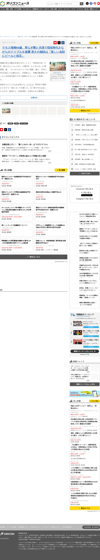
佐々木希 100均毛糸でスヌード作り (86, 149)
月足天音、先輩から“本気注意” (84, 154)
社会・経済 (54, 9)
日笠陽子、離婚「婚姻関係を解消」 (86, 125)
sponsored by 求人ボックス (61, 261)
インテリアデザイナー (78, 100)
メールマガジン (45, 527)
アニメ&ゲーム (27, 9)
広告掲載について (23, 527)
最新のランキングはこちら (83, 351)
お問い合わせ (34, 527)
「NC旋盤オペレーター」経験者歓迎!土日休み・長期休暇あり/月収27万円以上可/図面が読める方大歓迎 (84, 89)
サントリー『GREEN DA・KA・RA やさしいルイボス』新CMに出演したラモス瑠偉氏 (58, 76)
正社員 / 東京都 (17, 181)
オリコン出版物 (11, 527)
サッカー (24, 123)
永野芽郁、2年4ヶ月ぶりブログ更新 (86, 139)
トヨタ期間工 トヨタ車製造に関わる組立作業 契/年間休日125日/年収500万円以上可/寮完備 (84, 470)
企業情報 (96, 527)
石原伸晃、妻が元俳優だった (84, 159)
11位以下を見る (84, 173)
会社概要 (2, 527)
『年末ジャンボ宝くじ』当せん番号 (86, 135)
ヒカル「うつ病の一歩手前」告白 (85, 169)
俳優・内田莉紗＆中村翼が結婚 (85, 164)
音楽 (11, 9)
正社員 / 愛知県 (17, 228)
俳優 (10, 123)
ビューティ (67, 9)
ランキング (80, 9)
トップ (2, 9)
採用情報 (88, 527)
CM (26, 36)
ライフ (73, 9)
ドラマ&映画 (17, 9)
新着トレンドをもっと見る (85, 384)
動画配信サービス (38, 9)
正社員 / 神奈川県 (51, 181)
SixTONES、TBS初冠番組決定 (84, 144)
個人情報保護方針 (67, 527)
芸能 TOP (20, 36)
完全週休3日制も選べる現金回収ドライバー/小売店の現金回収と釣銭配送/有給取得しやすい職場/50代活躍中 (84, 63)
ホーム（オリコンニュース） (8, 36)
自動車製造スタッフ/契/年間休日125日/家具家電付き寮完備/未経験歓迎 (84, 483)
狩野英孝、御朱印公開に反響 (84, 130)
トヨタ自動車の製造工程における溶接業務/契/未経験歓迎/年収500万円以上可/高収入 (84, 496)
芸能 (7, 9)
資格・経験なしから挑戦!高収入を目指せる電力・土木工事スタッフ (84, 76)
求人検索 (62, 170)
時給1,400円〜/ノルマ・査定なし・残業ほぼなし (84, 49)
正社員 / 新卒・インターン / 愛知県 (51, 245)
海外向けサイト (56, 527)
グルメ (60, 9)
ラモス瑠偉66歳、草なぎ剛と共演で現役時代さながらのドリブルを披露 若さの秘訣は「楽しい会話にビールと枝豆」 (33, 51)
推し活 (86, 9)
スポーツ (46, 9)
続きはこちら (35, 257)
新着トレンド (93, 9)
